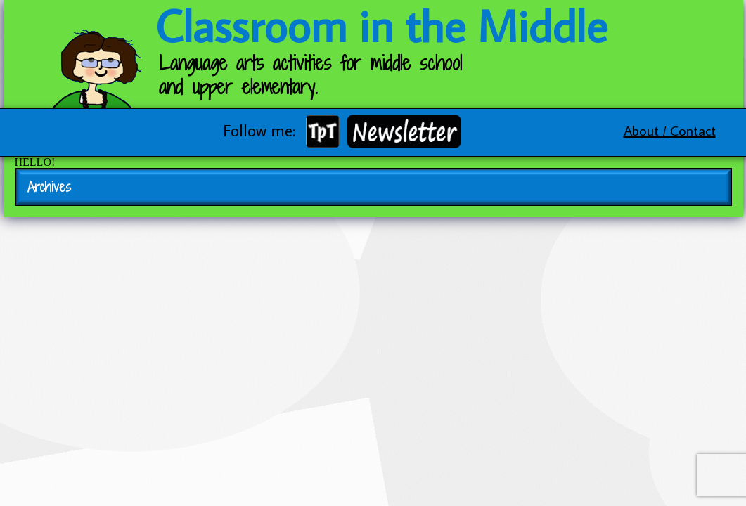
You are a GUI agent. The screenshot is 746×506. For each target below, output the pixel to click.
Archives (49, 187)
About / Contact (670, 130)
